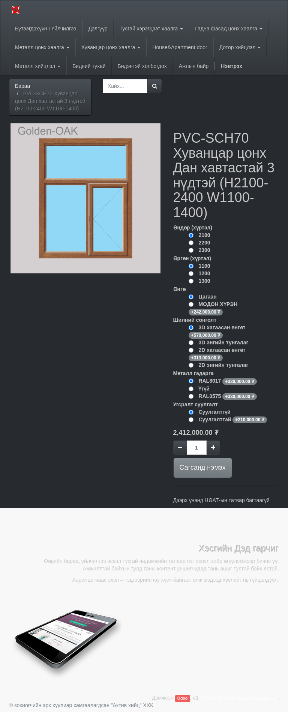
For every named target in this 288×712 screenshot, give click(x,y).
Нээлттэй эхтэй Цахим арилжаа (239, 698)
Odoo (182, 698)
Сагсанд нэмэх (203, 467)
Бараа (22, 86)
